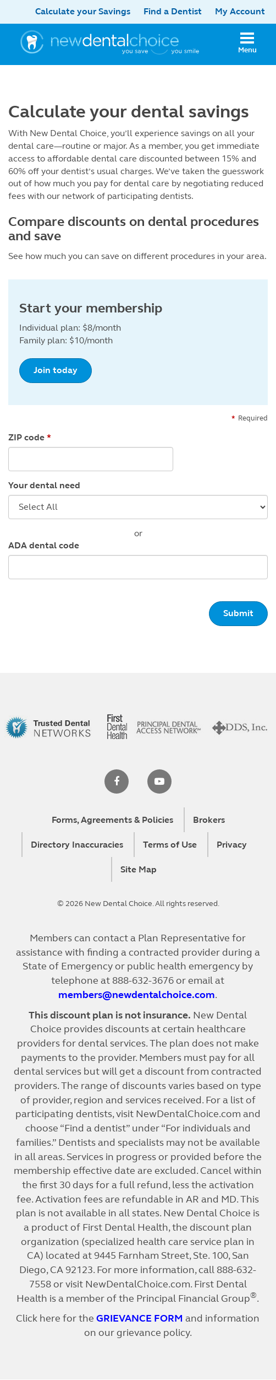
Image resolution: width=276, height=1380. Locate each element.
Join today (56, 370)
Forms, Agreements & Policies (112, 820)
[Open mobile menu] (247, 44)
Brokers (209, 820)
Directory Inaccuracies (77, 844)
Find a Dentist (172, 11)
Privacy (232, 844)
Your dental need (44, 485)
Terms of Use (170, 844)
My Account (240, 11)
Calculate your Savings (82, 11)
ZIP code (26, 437)
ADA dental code (43, 545)
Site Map (138, 869)
